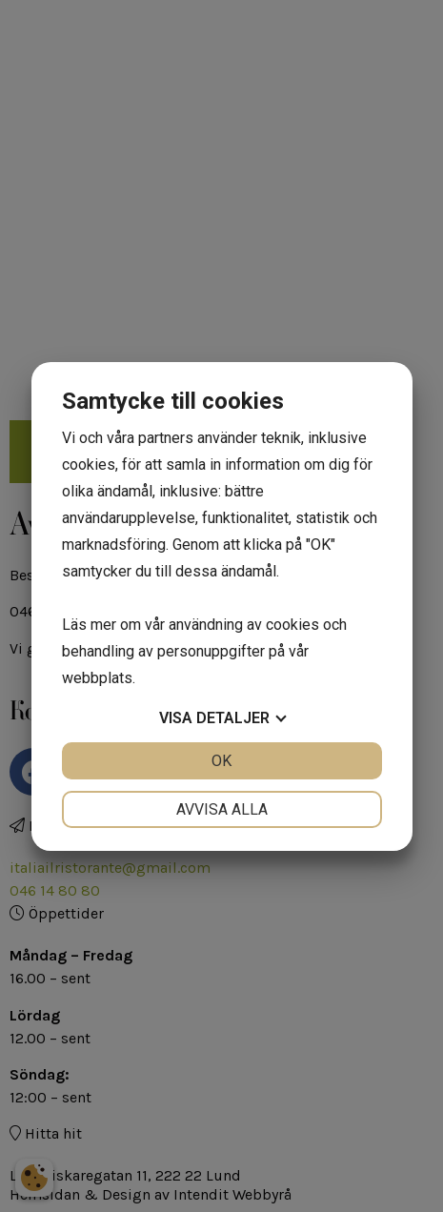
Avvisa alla (222, 809)
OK (221, 761)
